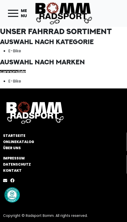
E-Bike (14, 51)
